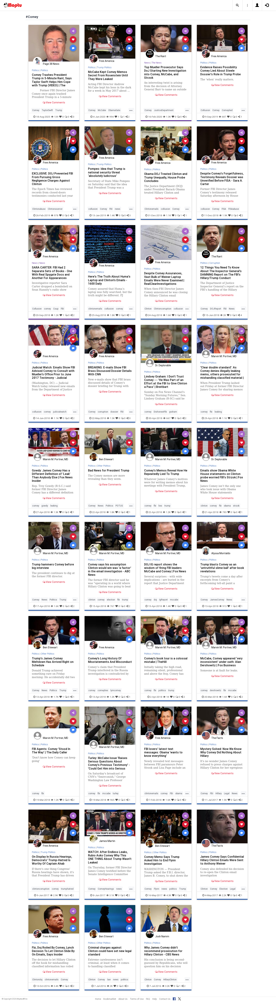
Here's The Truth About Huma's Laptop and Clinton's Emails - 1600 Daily (109, 280)
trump (167, 505)
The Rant (160, 56)
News (147, 62)
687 (222, 116)
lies (160, 505)
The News (157, 62)
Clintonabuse (38, 209)
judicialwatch (59, 411)
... (131, 110)
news (117, 209)
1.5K (223, 799)
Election (223, 888)
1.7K (54, 696)
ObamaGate (114, 110)
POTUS (119, 505)
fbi (211, 411)
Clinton (148, 308)
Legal (226, 793)
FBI (110, 209)
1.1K (167, 215)
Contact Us (164, 999)
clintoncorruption (40, 888)
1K (166, 696)
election (111, 599)
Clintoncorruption (162, 308)
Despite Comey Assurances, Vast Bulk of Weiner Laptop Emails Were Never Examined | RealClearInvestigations (164, 278)
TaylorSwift (47, 110)
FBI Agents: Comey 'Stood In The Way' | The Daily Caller (51, 750)
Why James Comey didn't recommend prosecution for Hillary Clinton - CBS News (163, 951)
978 (54, 215)
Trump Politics (104, 67)
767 (110, 606)
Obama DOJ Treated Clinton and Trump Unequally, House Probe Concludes (165, 177)
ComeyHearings (106, 888)
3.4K (54, 986)
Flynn (156, 888)
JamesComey (217, 599)
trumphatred (67, 888)
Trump (58, 110)
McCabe (102, 110)
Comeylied (227, 110)
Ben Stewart (106, 459)
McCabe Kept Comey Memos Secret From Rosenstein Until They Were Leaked (108, 75)
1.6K (167, 315)
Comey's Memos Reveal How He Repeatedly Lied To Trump (165, 472)
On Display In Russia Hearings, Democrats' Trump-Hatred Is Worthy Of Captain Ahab (52, 860)
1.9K (223, 215)
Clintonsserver (55, 209)
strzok (236, 505)
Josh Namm (162, 936)
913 (223, 606)
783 (223, 512)
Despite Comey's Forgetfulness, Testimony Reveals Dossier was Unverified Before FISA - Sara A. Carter (222, 179)
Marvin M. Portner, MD (224, 356)
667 (167, 418)
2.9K (54, 895)
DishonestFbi (160, 411)
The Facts (217, 738)
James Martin (107, 841)
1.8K (111, 315)
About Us (122, 999)
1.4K (111, 215)
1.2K (55, 315)
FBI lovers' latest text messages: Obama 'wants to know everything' (163, 752)
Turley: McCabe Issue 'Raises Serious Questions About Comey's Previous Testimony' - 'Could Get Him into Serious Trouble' (109, 765)
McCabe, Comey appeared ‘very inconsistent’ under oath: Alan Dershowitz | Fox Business (221, 662)
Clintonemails (151, 209)
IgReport (163, 599)
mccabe (174, 599)
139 (54, 116)
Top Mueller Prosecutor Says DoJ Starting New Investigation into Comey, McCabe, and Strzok (165, 72)
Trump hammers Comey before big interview (53, 566)
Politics (35, 70)
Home (98, 999)
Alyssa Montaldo (220, 553)
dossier (114, 411)
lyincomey (115, 690)
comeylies (103, 690)
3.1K (110, 895)
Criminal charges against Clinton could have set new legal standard (109, 951)
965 (110, 799)
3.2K (166, 986)
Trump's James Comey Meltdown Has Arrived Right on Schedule (53, 662)
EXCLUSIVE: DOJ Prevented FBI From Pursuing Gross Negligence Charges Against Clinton (52, 179)
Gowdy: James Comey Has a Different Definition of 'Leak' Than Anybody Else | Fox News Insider (52, 476)
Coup (55, 308)
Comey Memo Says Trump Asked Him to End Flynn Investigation (161, 860)
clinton (204, 505)
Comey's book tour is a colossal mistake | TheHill (165, 660)
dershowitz (215, 690)
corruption (103, 411)
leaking (218, 411)
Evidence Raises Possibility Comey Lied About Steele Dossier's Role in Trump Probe (220, 70)
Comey (35, 110)
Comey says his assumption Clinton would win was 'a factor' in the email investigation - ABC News (109, 570)
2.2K (222, 895)
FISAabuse (233, 209)
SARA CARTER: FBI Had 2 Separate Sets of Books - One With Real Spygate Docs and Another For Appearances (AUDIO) (52, 274)
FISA (224, 209)
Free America (106, 61)
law (109, 979)
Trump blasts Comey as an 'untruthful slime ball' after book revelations (222, 568)
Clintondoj (37, 979)
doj (155, 599)
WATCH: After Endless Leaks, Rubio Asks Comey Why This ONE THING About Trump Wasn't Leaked (109, 857)
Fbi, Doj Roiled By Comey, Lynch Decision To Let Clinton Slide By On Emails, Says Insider (53, 951)
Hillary (219, 793)
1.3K (167, 116)
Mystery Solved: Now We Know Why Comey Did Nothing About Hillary (221, 752)
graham (173, 411)
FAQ (148, 999)
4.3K (167, 895)
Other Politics (103, 465)
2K (223, 315)
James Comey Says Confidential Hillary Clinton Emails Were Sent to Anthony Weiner (222, 860)
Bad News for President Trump (108, 470)
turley (115, 793)
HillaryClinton (170, 979)
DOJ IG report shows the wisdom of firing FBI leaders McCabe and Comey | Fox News (165, 568)
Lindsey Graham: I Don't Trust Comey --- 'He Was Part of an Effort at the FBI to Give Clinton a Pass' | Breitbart (165, 382)
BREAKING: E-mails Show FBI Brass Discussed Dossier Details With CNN (110, 371)
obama (227, 505)
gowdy (44, 505)
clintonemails (95, 308)
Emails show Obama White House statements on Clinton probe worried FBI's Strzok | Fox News (221, 476)
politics (162, 690)
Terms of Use (137, 999)
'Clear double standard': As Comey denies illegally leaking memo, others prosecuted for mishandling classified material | (222, 373)
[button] (237, 5)
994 (110, 116)
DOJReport (215, 308)
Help (154, 999)
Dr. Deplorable (163, 365)
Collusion (205, 110)
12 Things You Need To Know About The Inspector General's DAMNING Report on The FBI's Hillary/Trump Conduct (221, 273)
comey (47, 308)
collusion (93, 209)
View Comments (54, 102)
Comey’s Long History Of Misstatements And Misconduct (110, 660)
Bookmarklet (109, 999)
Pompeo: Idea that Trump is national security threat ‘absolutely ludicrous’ (106, 172)
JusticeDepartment (163, 110)
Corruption (214, 262)
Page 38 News (51, 63)
